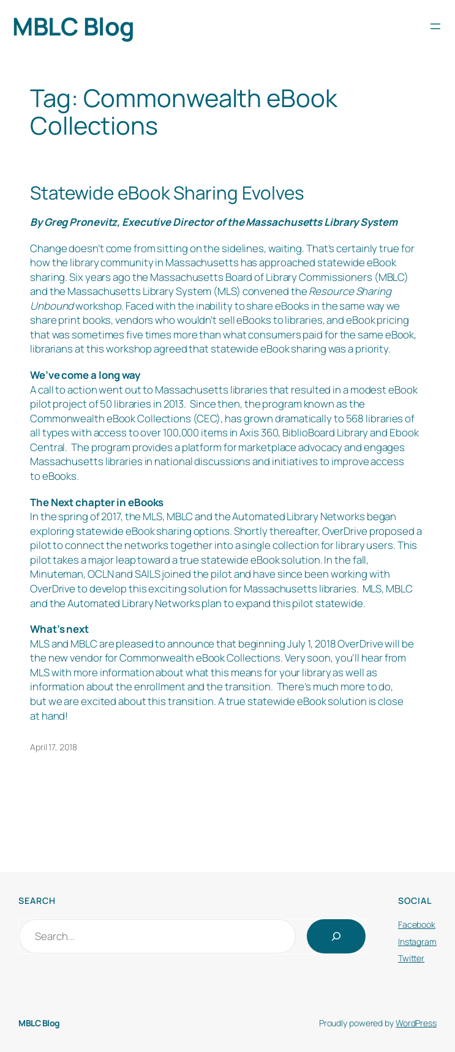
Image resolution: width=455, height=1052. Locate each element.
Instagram (417, 941)
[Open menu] (435, 26)
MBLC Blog (73, 26)
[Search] (336, 936)
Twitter (411, 958)
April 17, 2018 (53, 747)
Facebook (416, 924)
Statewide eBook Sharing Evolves (167, 192)
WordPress (416, 1023)
